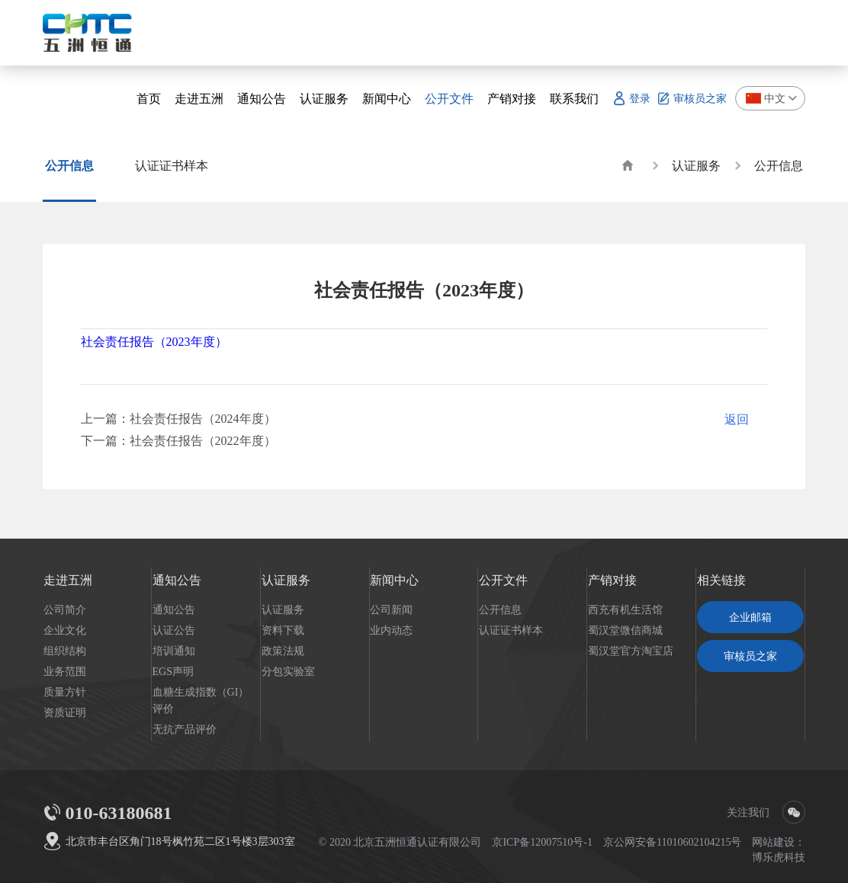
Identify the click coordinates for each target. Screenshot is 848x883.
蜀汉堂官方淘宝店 (630, 650)
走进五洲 (67, 580)
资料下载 (283, 630)
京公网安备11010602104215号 (672, 842)
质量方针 (64, 691)
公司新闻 (391, 609)
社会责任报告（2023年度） (154, 341)
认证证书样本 (511, 630)
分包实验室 (288, 671)
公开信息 (778, 165)
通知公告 (177, 580)
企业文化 (64, 630)
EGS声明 (173, 671)
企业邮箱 (750, 617)
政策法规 (283, 650)
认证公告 (174, 630)
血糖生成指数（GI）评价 (201, 700)
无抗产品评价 (185, 729)
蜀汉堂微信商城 (625, 630)
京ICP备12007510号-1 (542, 842)
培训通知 (174, 650)
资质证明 (64, 712)
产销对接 (612, 580)
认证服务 (696, 165)
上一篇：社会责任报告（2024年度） (178, 418)
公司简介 (64, 609)
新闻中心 (394, 580)
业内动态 (391, 630)
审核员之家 (750, 656)
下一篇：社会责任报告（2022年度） (178, 440)
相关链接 (721, 580)
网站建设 (773, 842)
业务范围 (64, 671)
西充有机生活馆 (625, 609)
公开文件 (503, 580)
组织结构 (64, 650)
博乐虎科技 (778, 857)
